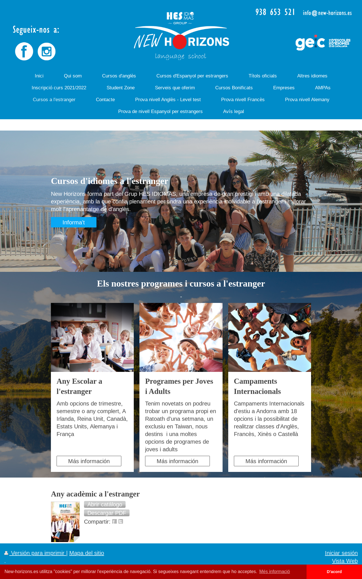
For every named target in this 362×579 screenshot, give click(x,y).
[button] (105, 504)
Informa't (74, 222)
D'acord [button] (334, 571)
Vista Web (345, 561)
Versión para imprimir (35, 553)
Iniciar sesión (341, 553)
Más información (89, 461)
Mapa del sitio (86, 553)
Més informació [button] (274, 571)
